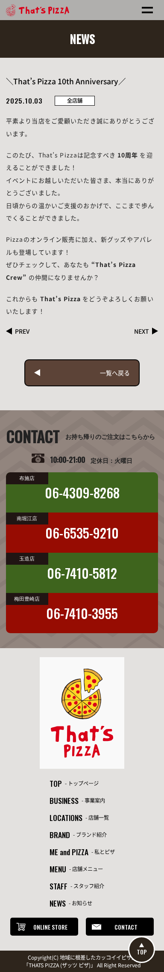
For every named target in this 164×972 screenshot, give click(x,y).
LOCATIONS (66, 817)
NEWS (58, 903)
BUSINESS (64, 800)
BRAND (60, 834)
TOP (56, 783)
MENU (58, 868)
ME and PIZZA (69, 851)
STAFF (58, 886)
